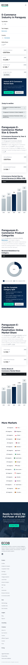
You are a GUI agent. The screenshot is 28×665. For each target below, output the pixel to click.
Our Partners (4, 632)
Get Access (19, 92)
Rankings (3, 571)
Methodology (4, 603)
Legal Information (5, 653)
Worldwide (7, 38)
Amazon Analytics (5, 582)
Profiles (3, 563)
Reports (3, 618)
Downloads (4, 590)
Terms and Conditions (6, 658)
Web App (3, 585)
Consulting (4, 622)
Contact (3, 641)
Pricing (3, 647)
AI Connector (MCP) (6, 595)
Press (3, 643)
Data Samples (4, 608)
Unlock (6, 74)
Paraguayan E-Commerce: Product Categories (14, 112)
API (2, 587)
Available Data (5, 605)
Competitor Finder (5, 568)
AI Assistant (4, 574)
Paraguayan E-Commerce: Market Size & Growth (14, 108)
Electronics (4, 31)
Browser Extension (6, 593)
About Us (3, 630)
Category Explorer (5, 576)
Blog (2, 615)
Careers (3, 635)
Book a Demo (8, 92)
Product (3, 560)
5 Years (14, 181)
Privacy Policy (4, 656)
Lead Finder (4, 579)
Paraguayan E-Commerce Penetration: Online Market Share (14, 116)
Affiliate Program (5, 638)
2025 (14, 256)
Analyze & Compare (6, 566)
